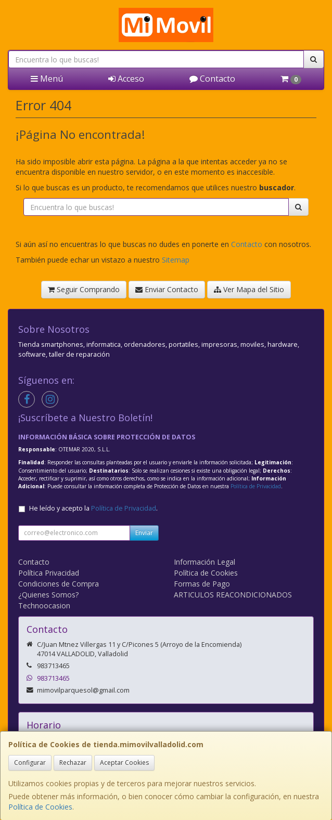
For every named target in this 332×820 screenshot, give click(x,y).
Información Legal (204, 562)
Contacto (212, 78)
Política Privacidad (48, 573)
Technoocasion (44, 605)
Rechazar (72, 762)
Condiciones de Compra (58, 584)
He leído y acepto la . (93, 508)
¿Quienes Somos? (48, 595)
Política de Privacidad (256, 486)
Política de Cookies (40, 807)
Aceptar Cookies (124, 762)
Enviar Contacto (166, 289)
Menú (47, 78)
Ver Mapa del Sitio (249, 289)
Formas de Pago (202, 584)
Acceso (126, 78)
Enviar (144, 532)
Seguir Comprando (84, 289)
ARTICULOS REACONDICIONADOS (233, 595)
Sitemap (175, 260)
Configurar (30, 762)
